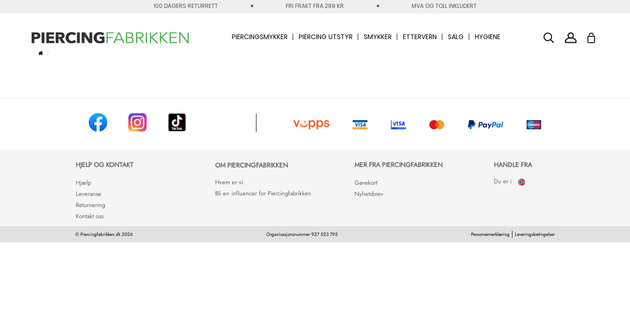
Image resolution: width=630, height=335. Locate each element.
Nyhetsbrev (368, 193)
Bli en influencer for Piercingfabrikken (263, 193)
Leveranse (88, 193)
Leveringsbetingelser (535, 234)
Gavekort (365, 182)
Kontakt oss (90, 216)
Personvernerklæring (490, 234)
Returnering (90, 205)
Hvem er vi (229, 182)
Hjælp (83, 182)
